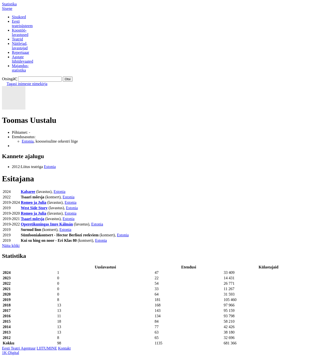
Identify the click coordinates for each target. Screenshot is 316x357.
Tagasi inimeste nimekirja (27, 84)
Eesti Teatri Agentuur (19, 348)
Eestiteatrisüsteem (22, 23)
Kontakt (64, 348)
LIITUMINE (47, 348)
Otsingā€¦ (9, 79)
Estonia (28, 141)
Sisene (7, 8)
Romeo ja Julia (33, 202)
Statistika (9, 4)
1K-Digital (10, 353)
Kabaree (28, 191)
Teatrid (17, 39)
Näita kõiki (11, 246)
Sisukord (19, 17)
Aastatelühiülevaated (22, 59)
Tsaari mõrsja (32, 219)
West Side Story (34, 208)
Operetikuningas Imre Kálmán (47, 224)
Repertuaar (20, 52)
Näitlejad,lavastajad (20, 45)
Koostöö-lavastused (20, 32)
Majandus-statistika (20, 68)
